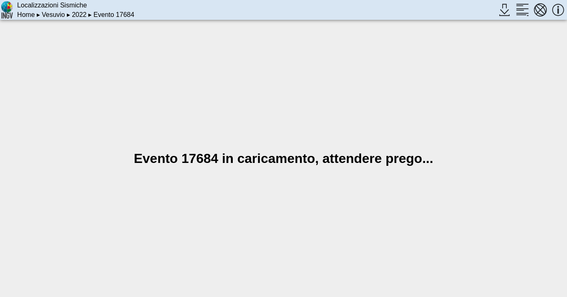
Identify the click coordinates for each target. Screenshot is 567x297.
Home (26, 14)
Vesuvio (53, 14)
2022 (79, 14)
